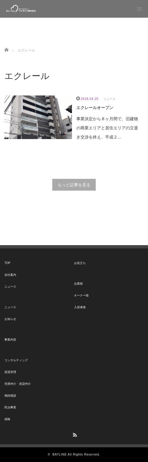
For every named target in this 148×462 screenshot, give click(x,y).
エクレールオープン (94, 107)
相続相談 (10, 395)
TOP (7, 263)
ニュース (109, 98)
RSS (74, 434)
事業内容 (10, 339)
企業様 (78, 283)
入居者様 (80, 307)
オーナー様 (81, 295)
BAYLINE (60, 454)
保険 (7, 419)
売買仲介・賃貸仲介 (17, 383)
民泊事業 (10, 407)
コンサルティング (16, 360)
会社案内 (10, 274)
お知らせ (10, 319)
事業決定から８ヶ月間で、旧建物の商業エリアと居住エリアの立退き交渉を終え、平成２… (107, 127)
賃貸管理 (10, 372)
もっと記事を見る (74, 184)
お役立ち (80, 263)
